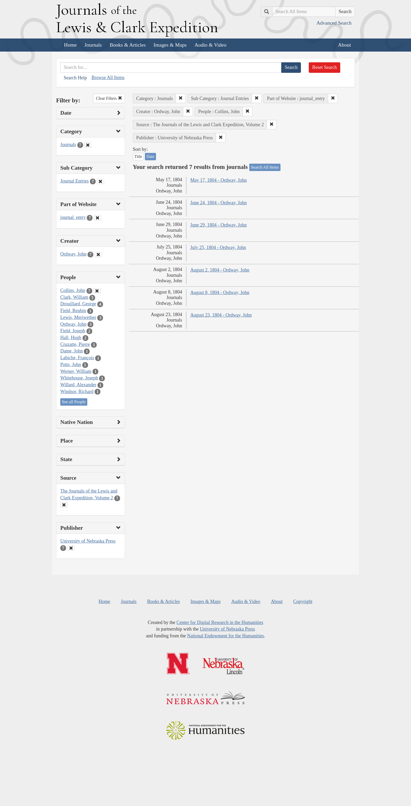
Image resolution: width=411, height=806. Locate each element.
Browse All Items (108, 77)
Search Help (75, 77)
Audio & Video (210, 45)
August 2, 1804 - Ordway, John (219, 270)
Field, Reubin (73, 310)
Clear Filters (109, 98)
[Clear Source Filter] (64, 504)
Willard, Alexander (78, 384)
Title (138, 156)
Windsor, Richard (77, 391)
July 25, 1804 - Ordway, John (218, 247)
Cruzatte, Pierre (75, 344)
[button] (181, 98)
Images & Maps (170, 45)
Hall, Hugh (70, 337)
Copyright (302, 601)
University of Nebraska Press (87, 541)
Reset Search (324, 67)
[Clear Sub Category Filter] (100, 181)
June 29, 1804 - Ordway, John (218, 225)
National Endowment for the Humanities (225, 635)
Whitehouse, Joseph (79, 377)
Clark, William (74, 297)
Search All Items (265, 167)
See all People (74, 402)
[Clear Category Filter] (87, 145)
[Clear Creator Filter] (98, 254)
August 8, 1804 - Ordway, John (219, 292)
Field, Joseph (72, 330)
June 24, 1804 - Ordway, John (218, 202)
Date (150, 156)
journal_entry (73, 217)
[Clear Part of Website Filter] (97, 217)
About (344, 45)
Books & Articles (127, 45)
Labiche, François (77, 357)
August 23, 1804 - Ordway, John (221, 315)
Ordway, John (73, 254)
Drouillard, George (78, 303)
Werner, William (75, 371)
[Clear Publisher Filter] (71, 548)
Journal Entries (74, 181)
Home (70, 45)
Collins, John (72, 290)
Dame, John (71, 351)
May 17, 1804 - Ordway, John (218, 180)
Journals (93, 45)
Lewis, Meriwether (78, 317)
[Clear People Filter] (97, 291)
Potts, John (70, 364)
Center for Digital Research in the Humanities (219, 622)
